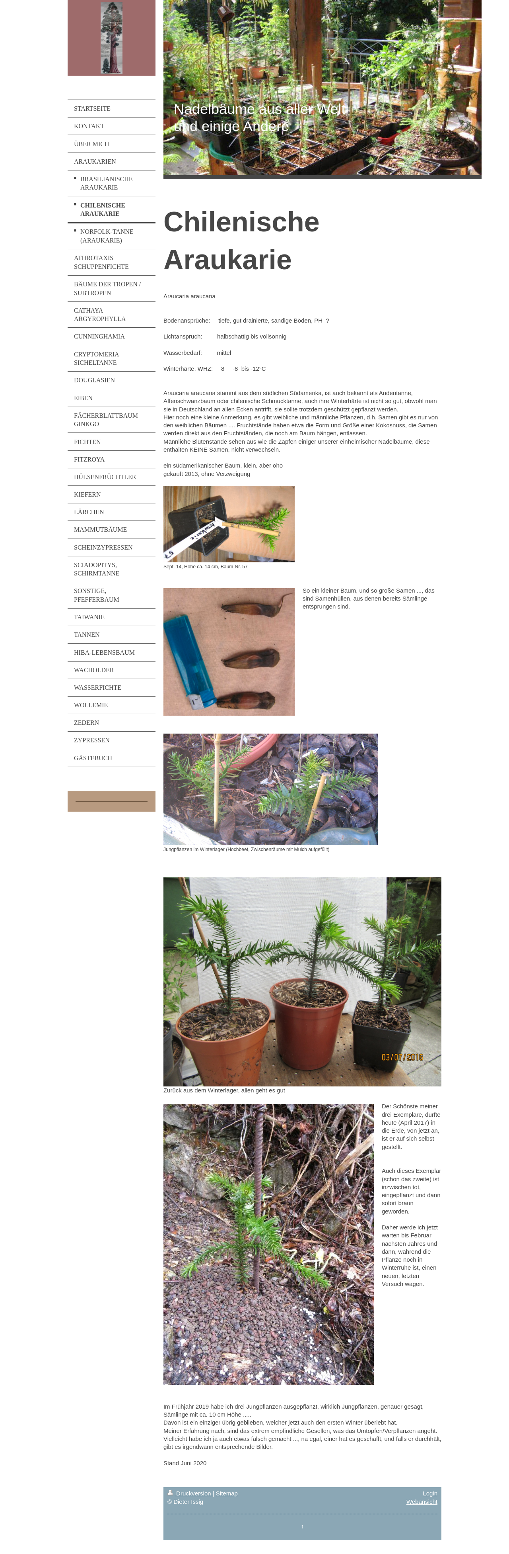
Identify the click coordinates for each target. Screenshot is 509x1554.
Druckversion (190, 1493)
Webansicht (421, 1501)
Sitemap (227, 1493)
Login (430, 1493)
